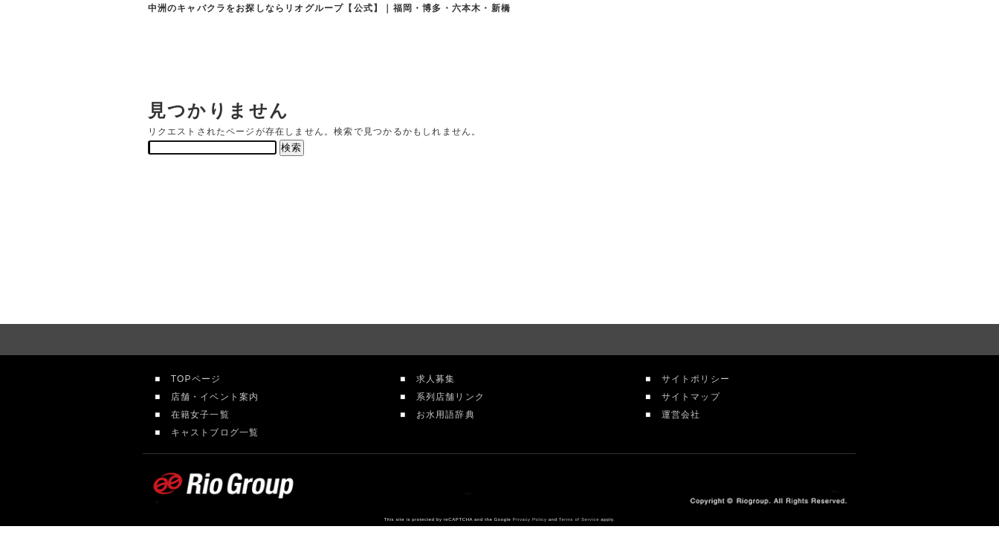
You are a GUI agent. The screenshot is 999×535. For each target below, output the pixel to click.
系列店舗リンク (445, 397)
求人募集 (430, 379)
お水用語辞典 (440, 414)
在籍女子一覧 (195, 414)
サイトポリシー (690, 379)
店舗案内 (486, 52)
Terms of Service (579, 519)
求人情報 (696, 52)
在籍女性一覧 (592, 52)
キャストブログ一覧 (210, 432)
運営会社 (675, 414)
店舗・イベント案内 (210, 397)
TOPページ (191, 379)
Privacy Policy (530, 519)
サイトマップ (685, 397)
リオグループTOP (388, 52)
